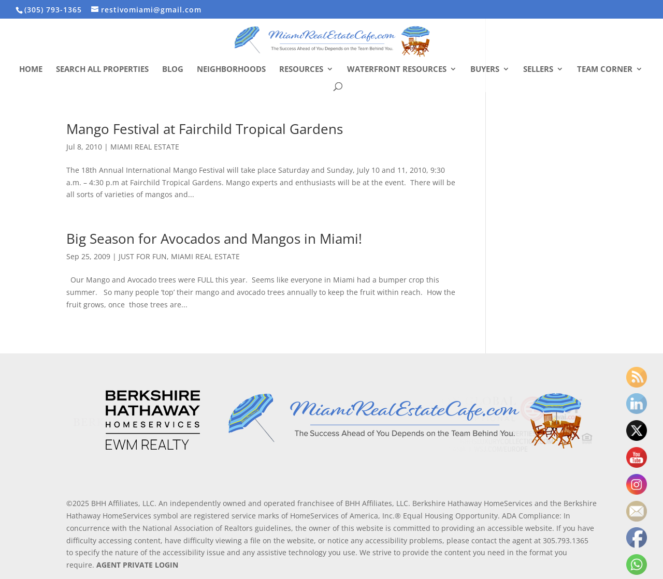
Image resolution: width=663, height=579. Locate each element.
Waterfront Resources (396, 69)
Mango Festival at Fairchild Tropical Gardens (204, 129)
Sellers (538, 69)
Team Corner (604, 69)
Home (30, 69)
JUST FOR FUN (143, 256)
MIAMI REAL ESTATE (144, 147)
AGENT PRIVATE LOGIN (137, 565)
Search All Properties (102, 69)
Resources (301, 69)
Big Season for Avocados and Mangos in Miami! (214, 238)
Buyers (484, 69)
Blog (172, 69)
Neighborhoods (231, 69)
